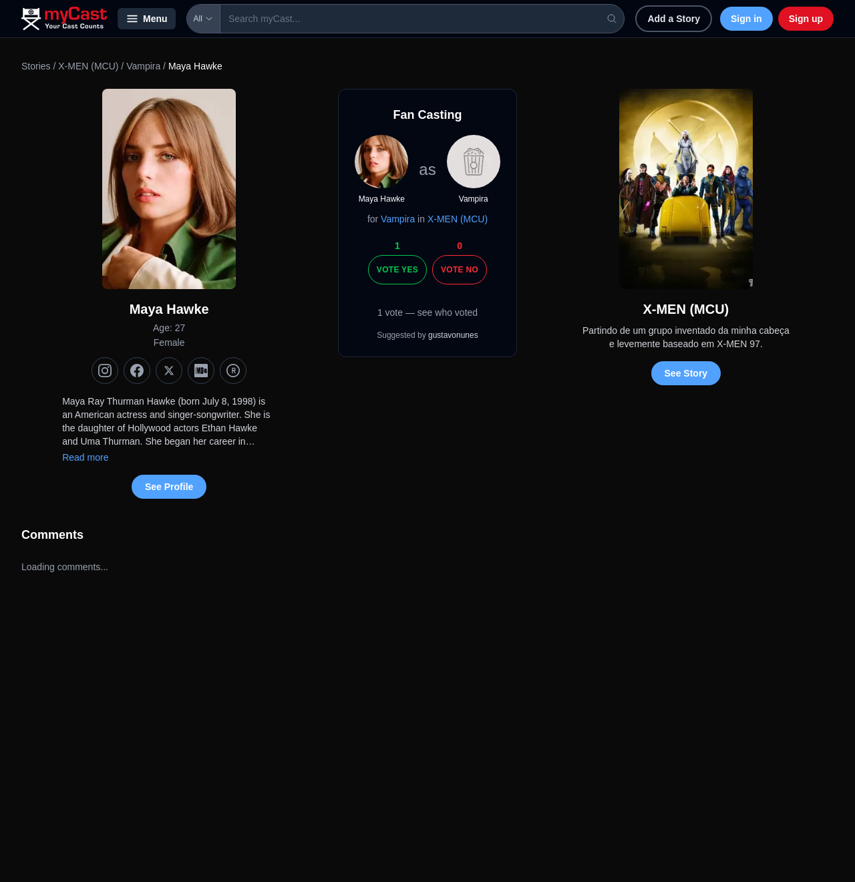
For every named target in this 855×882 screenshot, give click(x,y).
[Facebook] (137, 370)
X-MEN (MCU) (88, 66)
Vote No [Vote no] (459, 269)
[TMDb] (233, 370)
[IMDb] (201, 370)
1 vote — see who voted (427, 312)
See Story (686, 373)
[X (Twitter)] (169, 370)
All (203, 18)
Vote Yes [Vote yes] (397, 269)
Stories (36, 66)
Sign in (746, 18)
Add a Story (673, 18)
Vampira (143, 66)
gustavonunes (453, 335)
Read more (85, 457)
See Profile (169, 486)
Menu (147, 18)
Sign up (806, 18)
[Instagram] (105, 370)
